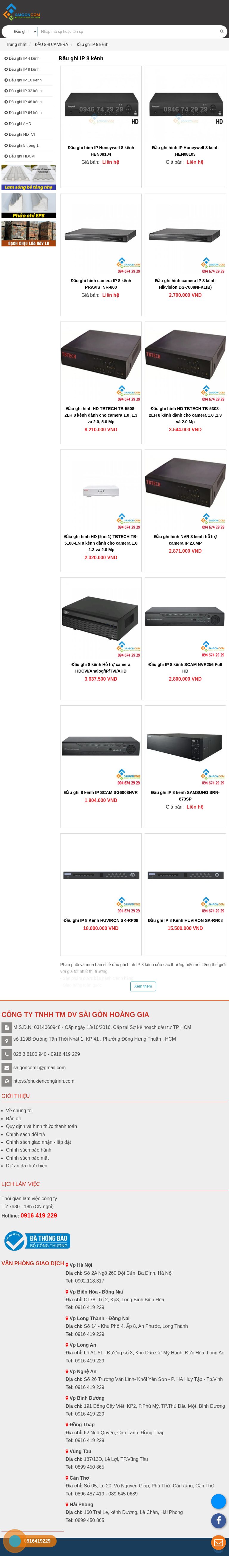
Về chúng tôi (19, 1110)
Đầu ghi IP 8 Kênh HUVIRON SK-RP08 (101, 920)
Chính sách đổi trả (25, 1134)
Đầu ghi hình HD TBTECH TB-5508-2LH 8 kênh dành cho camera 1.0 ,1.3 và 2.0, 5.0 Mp (100, 415)
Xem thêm (143, 986)
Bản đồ (13, 1118)
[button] (218, 1542)
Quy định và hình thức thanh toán (41, 1126)
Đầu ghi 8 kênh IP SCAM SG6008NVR (101, 792)
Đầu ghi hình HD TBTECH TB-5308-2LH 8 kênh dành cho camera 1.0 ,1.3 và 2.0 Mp (185, 415)
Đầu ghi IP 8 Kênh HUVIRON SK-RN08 (185, 920)
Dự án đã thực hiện (26, 1165)
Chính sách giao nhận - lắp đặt (38, 1142)
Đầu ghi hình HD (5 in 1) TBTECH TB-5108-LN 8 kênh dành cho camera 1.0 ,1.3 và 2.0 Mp (101, 543)
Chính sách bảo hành (28, 1149)
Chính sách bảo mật (27, 1158)
